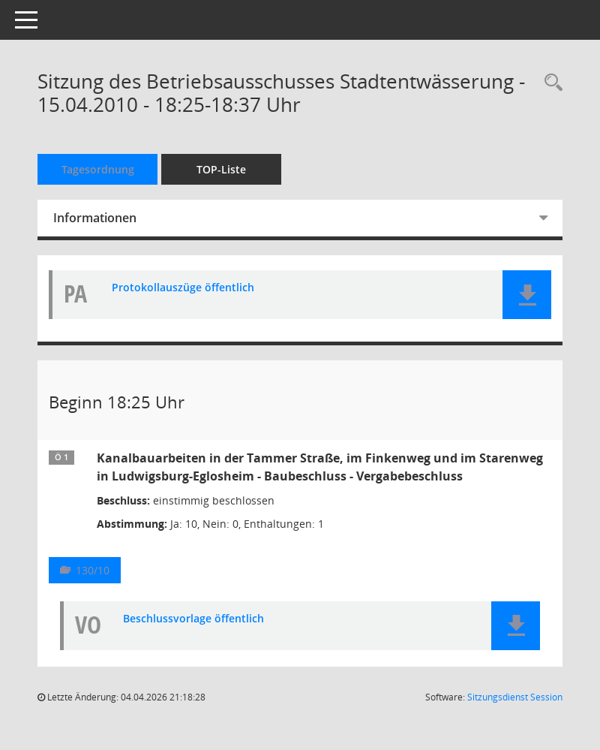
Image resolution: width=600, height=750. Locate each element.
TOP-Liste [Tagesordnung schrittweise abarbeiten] (221, 169)
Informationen (94, 217)
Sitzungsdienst (514, 697)
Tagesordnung (98, 169)
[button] (526, 294)
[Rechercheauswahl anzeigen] (549, 83)
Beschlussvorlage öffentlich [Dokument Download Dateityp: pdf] (193, 619)
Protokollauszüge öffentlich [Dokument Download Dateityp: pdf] (183, 288)
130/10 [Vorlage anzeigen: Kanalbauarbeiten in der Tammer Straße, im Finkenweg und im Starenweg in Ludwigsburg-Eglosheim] (93, 570)
